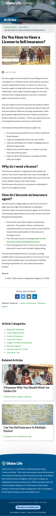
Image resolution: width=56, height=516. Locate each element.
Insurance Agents (14, 346)
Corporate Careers (14, 339)
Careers (28, 3)
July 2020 (23, 27)
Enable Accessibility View (28, 507)
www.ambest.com (32, 492)
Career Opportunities (15, 332)
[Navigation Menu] (53, 3)
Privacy (23, 512)
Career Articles (10, 27)
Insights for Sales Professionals (19, 342)
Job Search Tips (13, 352)
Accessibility (14, 512)
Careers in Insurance (28, 303)
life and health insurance (29, 242)
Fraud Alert (42, 512)
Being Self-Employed (15, 329)
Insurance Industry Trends (17, 349)
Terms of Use (31, 512)
